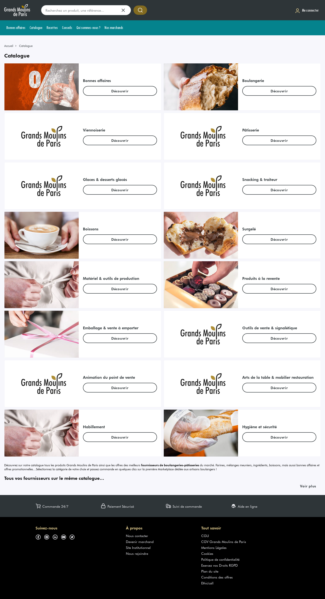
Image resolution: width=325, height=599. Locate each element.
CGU (205, 535)
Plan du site (209, 571)
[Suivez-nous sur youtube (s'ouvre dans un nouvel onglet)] (65, 536)
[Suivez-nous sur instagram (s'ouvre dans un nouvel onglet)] (48, 536)
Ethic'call (207, 583)
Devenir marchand (140, 541)
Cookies (207, 553)
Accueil (8, 46)
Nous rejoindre (137, 553)
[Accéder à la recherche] (140, 10)
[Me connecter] (307, 10)
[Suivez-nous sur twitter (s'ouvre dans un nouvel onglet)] (73, 536)
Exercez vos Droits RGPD (219, 565)
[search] (86, 10)
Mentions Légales (214, 547)
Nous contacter (137, 535)
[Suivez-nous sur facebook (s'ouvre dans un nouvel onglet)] (40, 536)
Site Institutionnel (138, 547)
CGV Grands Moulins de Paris (223, 541)
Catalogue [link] (26, 46)
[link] (10, 46)
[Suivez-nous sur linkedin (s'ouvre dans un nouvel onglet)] (56, 536)
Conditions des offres (217, 577)
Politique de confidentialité (220, 559)
